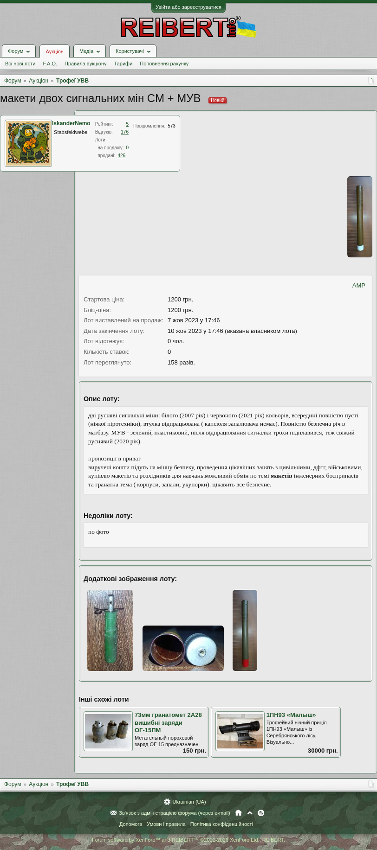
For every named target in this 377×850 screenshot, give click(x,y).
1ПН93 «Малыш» (291, 714)
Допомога (130, 824)
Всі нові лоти (20, 63)
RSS (261, 813)
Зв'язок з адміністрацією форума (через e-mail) (174, 813)
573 (172, 125)
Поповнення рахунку (164, 63)
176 (125, 131)
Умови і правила (166, 824)
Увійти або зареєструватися (188, 7)
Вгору (250, 813)
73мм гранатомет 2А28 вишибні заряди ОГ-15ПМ (168, 722)
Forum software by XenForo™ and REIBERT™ (188, 840)
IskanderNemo (71, 123)
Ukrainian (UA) (189, 802)
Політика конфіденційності (221, 824)
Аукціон (54, 51)
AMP (358, 285)
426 (122, 155)
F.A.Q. (50, 63)
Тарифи (123, 63)
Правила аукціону (85, 63)
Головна (238, 813)
